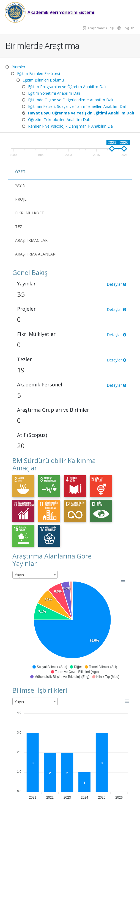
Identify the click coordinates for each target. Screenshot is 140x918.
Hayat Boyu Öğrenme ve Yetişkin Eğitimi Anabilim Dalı (81, 113)
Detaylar (116, 284)
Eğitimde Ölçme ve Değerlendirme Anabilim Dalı (70, 99)
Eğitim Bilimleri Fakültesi (38, 73)
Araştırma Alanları (35, 254)
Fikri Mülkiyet (30, 212)
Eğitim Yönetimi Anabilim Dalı (54, 93)
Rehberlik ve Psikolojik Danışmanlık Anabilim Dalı (71, 126)
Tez (18, 226)
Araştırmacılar (31, 240)
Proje (20, 199)
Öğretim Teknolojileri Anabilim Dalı (59, 119)
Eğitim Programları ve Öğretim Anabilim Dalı (67, 86)
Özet (20, 171)
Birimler (18, 66)
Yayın (20, 185)
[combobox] (35, 575)
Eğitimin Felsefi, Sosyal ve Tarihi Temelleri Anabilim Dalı (77, 106)
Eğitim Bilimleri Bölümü (43, 80)
